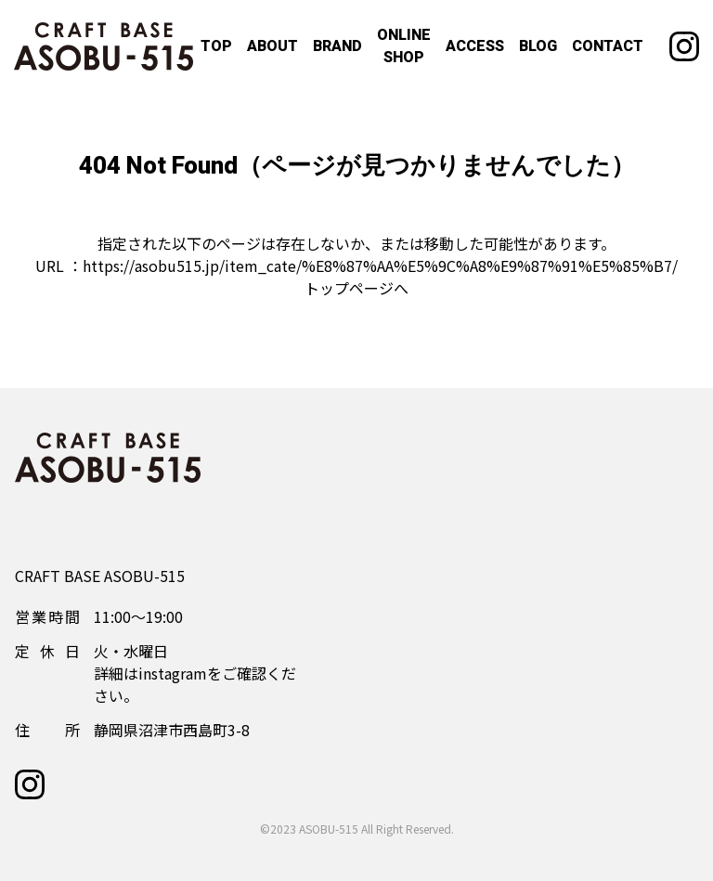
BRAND (337, 46)
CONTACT (607, 46)
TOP (216, 46)
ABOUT (272, 46)
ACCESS (475, 46)
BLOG (538, 46)
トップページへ (356, 288)
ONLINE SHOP (404, 46)
